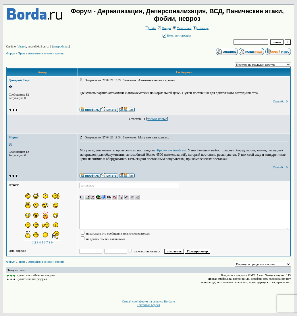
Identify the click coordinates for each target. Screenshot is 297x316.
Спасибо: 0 (280, 101)
